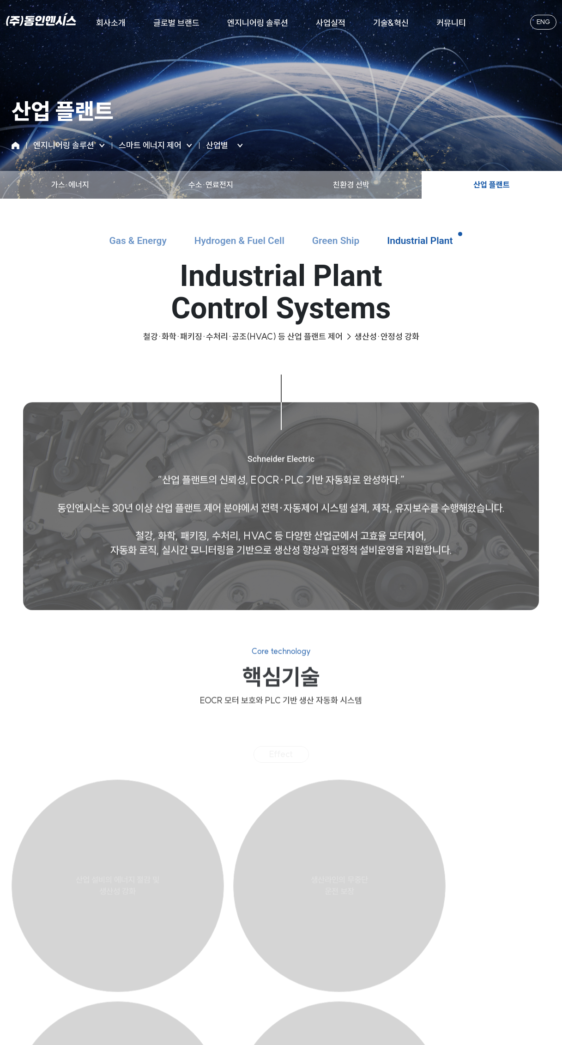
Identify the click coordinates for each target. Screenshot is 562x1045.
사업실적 (330, 23)
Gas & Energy (113, 242)
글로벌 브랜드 (176, 23)
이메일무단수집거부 (274, 955)
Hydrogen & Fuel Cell (233, 242)
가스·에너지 (70, 184)
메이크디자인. (375, 1020)
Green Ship (345, 242)
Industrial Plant (443, 242)
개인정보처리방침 (206, 955)
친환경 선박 (351, 184)
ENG (539, 23)
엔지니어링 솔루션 (257, 23)
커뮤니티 (451, 23)
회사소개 (111, 23)
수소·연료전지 (210, 184)
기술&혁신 (391, 23)
